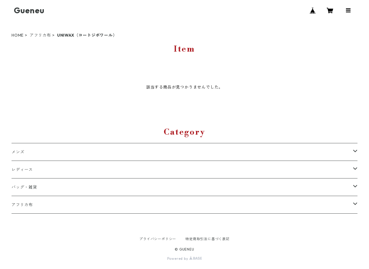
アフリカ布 (40, 35)
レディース (22, 169)
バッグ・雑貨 (24, 187)
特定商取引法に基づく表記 (207, 239)
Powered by (184, 258)
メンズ (18, 152)
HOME (18, 35)
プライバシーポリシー (157, 239)
